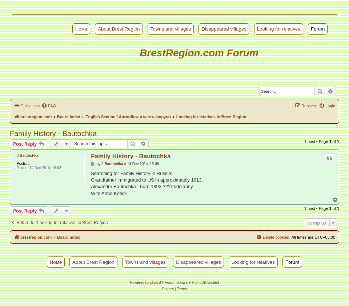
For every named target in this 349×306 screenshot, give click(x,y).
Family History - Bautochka (53, 134)
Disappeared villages (223, 29)
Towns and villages (171, 29)
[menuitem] (48, 106)
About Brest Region (119, 29)
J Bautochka (27, 156)
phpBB (155, 283)
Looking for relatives (278, 29)
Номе (81, 29)
